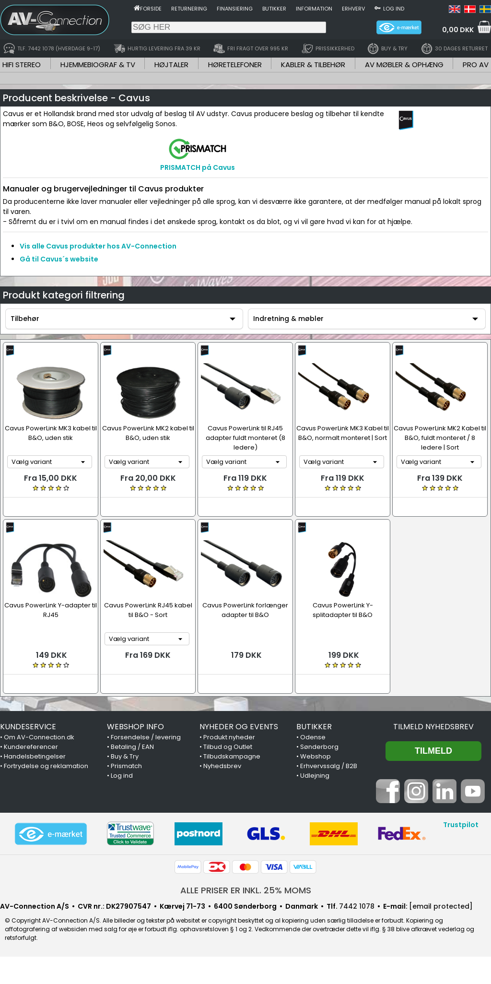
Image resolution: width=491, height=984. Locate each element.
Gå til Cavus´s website (59, 259)
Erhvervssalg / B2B (328, 766)
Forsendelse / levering (146, 737)
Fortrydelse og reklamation (46, 766)
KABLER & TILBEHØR (313, 64)
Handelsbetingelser (35, 756)
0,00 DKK (458, 30)
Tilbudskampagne (231, 756)
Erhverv (353, 8)
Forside (151, 8)
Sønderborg (319, 746)
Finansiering (235, 8)
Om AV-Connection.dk (39, 737)
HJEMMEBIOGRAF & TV (97, 64)
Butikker (274, 8)
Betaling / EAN (132, 746)
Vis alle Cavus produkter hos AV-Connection (98, 246)
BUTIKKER (314, 726)
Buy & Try (125, 756)
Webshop (315, 756)
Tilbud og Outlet (227, 746)
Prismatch (126, 766)
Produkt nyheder (229, 737)
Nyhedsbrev (222, 766)
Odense (313, 737)
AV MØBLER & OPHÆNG (404, 64)
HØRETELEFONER (235, 64)
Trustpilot (461, 825)
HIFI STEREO (21, 64)
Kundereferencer (31, 746)
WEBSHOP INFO (135, 726)
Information (314, 8)
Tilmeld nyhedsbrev (433, 726)
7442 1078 (356, 906)
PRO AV (476, 64)
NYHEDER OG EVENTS (238, 726)
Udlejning (314, 775)
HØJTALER (171, 64)
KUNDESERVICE (28, 726)
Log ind (393, 8)
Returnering (189, 8)
